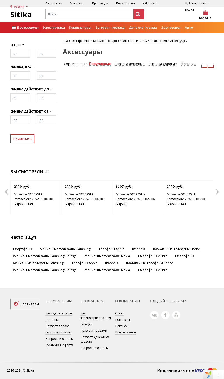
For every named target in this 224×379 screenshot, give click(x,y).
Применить (22, 139)
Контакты (122, 319)
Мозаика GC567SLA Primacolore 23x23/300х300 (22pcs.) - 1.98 (34, 199)
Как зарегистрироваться (95, 315)
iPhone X (138, 249)
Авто (189, 27)
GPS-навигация (156, 41)
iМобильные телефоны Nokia (107, 256)
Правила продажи (93, 330)
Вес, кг (15, 45)
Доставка (52, 319)
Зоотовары (170, 27)
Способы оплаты (58, 332)
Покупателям (125, 3)
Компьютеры (80, 27)
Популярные (100, 64)
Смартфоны (22, 249)
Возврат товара (57, 326)
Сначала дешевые (130, 64)
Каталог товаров (106, 41)
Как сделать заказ (58, 313)
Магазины (77, 3)
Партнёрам (29, 304)
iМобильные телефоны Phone (176, 249)
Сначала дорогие (163, 64)
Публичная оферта (59, 345)
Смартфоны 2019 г (152, 256)
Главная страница (76, 41)
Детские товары (143, 27)
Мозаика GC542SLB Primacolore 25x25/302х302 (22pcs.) (136, 199)
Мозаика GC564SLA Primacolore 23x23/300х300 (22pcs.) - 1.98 (85, 199)
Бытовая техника (110, 27)
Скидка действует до (29, 89)
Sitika (21, 14)
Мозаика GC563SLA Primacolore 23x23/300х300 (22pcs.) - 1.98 (186, 199)
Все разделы (25, 27)
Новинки (188, 64)
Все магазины (125, 332)
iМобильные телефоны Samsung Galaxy (44, 256)
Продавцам (100, 3)
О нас (119, 313)
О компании (53, 3)
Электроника (54, 27)
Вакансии (122, 326)
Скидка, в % (20, 67)
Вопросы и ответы (59, 339)
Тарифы (86, 324)
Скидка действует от (29, 111)
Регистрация (195, 3)
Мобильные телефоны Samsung (65, 249)
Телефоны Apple (111, 249)
